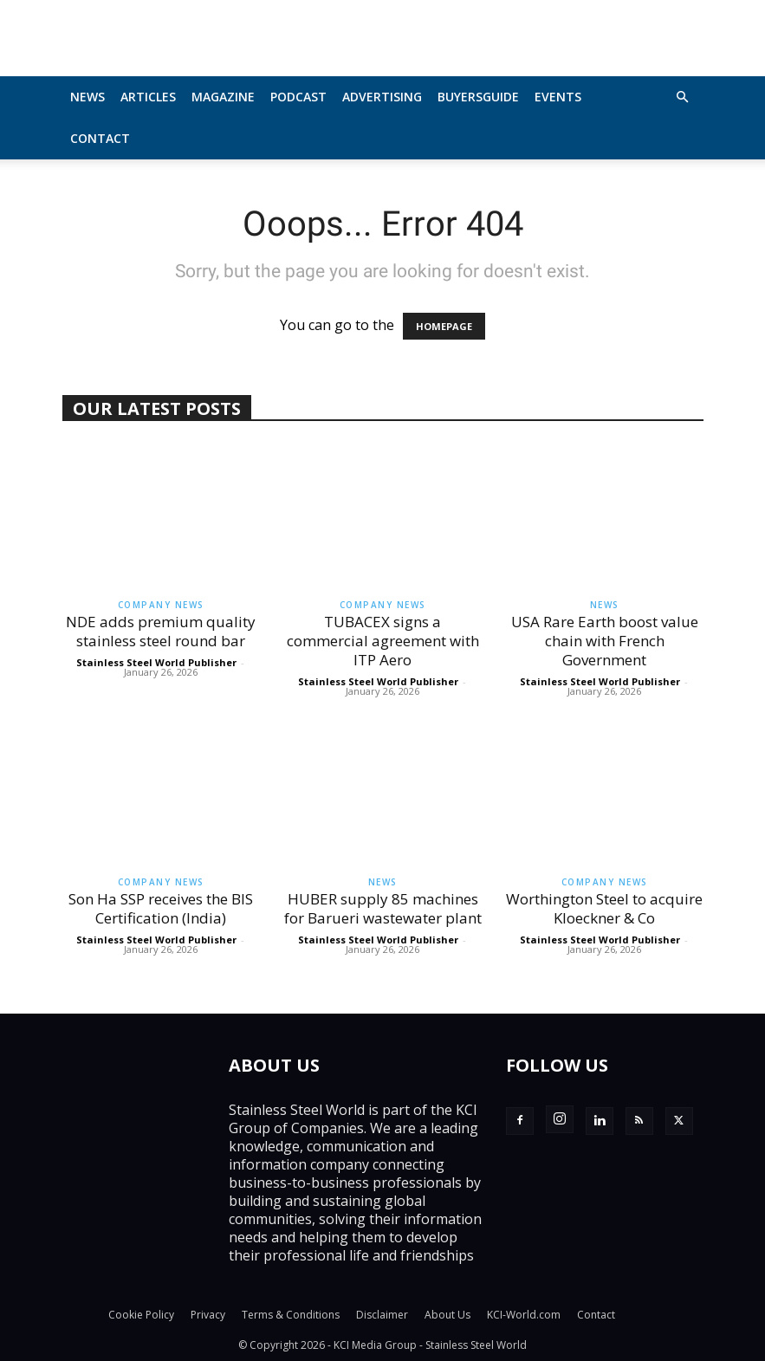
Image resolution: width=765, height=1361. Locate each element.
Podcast (298, 96)
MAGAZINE (223, 96)
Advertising (382, 96)
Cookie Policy (141, 1314)
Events (558, 96)
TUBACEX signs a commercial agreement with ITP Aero (383, 641)
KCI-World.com (524, 1314)
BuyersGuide (478, 96)
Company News (161, 605)
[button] (682, 97)
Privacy (208, 1314)
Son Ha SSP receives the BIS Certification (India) (160, 908)
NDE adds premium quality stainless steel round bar (161, 631)
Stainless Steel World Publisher (156, 662)
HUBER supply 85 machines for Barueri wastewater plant (383, 908)
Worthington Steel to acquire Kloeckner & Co (604, 908)
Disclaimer (382, 1314)
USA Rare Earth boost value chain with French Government (604, 641)
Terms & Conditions (291, 1314)
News (87, 96)
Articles (148, 96)
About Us (447, 1314)
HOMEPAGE (444, 326)
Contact (100, 138)
